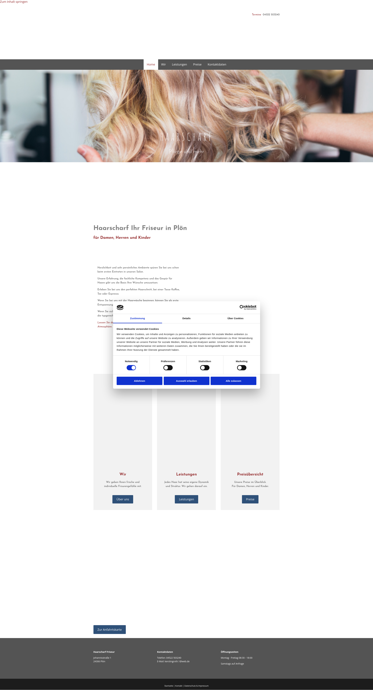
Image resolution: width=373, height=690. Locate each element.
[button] (122, 499)
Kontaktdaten (216, 64)
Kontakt (178, 686)
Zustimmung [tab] (137, 318)
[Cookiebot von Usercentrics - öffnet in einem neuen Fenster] (242, 307)
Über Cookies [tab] (236, 318)
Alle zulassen (233, 380)
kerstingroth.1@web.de (177, 661)
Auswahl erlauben (186, 380)
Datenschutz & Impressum (196, 686)
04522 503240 (173, 657)
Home (151, 64)
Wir (163, 64)
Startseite (168, 686)
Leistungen (179, 64)
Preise (197, 64)
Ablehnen (139, 380)
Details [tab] (186, 318)
